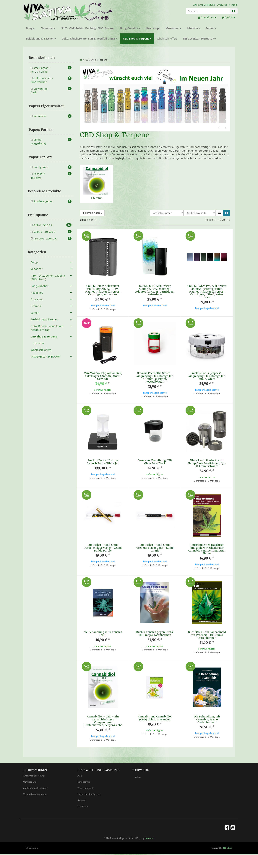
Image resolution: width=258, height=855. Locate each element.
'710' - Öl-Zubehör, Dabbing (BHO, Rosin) (88, 28)
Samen (211, 28)
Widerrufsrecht (85, 787)
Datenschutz (83, 781)
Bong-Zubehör (130, 28)
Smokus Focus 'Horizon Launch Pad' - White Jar (103, 462)
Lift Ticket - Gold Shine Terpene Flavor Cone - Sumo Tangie (154, 547)
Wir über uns (29, 781)
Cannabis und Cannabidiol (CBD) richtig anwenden (155, 718)
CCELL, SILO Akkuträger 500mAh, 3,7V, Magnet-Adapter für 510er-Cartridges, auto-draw (154, 290)
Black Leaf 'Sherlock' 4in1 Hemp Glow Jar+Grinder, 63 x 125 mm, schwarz (207, 463)
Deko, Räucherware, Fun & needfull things (89, 38)
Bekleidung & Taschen (41, 38)
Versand (150, 838)
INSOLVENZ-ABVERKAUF (199, 38)
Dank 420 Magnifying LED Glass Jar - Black (155, 462)
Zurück (219, 128)
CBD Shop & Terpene (137, 38)
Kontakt (233, 4)
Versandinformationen (34, 794)
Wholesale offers (167, 38)
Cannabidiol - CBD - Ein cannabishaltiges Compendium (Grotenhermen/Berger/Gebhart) (104, 721)
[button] (219, 213)
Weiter (225, 128)
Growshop (173, 28)
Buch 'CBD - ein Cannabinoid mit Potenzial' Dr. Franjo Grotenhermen (207, 634)
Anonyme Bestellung (204, 4)
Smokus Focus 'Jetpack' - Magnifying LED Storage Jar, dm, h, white (206, 376)
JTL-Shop (227, 847)
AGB (79, 775)
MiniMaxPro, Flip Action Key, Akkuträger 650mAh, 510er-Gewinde (103, 376)
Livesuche (222, 4)
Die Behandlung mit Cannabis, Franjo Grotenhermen (207, 719)
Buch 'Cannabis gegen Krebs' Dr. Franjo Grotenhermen (155, 633)
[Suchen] (208, 11)
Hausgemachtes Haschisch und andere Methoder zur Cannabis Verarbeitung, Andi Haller (206, 549)
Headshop (153, 28)
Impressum (83, 806)
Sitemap (81, 800)
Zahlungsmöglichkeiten (35, 787)
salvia (138, 777)
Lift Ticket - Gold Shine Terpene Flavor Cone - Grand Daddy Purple (103, 547)
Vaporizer (48, 28)
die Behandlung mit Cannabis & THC (103, 633)
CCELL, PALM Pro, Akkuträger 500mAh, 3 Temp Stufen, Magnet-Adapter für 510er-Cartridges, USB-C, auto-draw (206, 291)
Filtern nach (92, 213)
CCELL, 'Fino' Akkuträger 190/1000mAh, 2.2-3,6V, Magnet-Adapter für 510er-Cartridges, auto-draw (103, 290)
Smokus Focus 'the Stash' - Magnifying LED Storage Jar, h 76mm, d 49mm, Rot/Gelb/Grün (154, 377)
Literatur (193, 28)
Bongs (31, 28)
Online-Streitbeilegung (89, 794)
